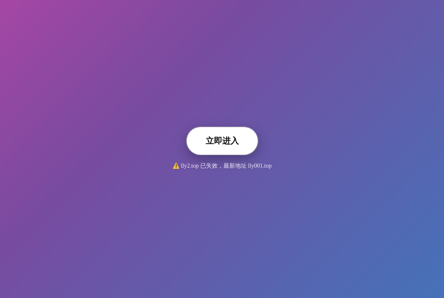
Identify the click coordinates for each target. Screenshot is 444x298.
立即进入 (222, 140)
